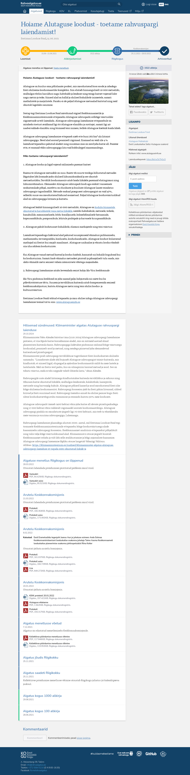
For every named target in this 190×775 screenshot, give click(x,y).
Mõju (138, 11)
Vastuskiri (33, 474)
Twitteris (159, 112)
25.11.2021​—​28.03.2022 (141, 49)
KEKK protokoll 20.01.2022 (41, 595)
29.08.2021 (28, 699)
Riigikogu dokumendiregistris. (58, 476)
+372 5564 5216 (36, 767)
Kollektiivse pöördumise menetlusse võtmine (49, 636)
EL (69, 11)
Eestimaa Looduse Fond (139, 132)
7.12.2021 (28, 627)
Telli (135, 186)
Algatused (36, 11)
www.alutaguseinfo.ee (68, 302)
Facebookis (140, 112)
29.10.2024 (28, 333)
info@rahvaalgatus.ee (36, 765)
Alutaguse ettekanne (38, 602)
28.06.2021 (28, 715)
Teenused (123, 11)
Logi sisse (151, 4)
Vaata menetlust (60, 68)
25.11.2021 (28, 661)
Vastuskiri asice (36, 481)
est (161, 4)
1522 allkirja (95, 49)
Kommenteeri (35, 738)
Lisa (31, 568)
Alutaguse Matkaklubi (138, 141)
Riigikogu (51, 11)
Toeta (111, 11)
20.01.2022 (28, 586)
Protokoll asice (36, 515)
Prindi (135, 235)
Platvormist (81, 11)
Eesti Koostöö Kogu (151, 224)
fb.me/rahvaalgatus (38, 770)
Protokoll (33, 508)
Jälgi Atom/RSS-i (143, 204)
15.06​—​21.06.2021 (49, 49)
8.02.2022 (28, 532)
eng (167, 4)
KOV (61, 11)
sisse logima (83, 738)
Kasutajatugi (97, 11)
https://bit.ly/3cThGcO (156, 159)
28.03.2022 (28, 464)
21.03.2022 (28, 498)
